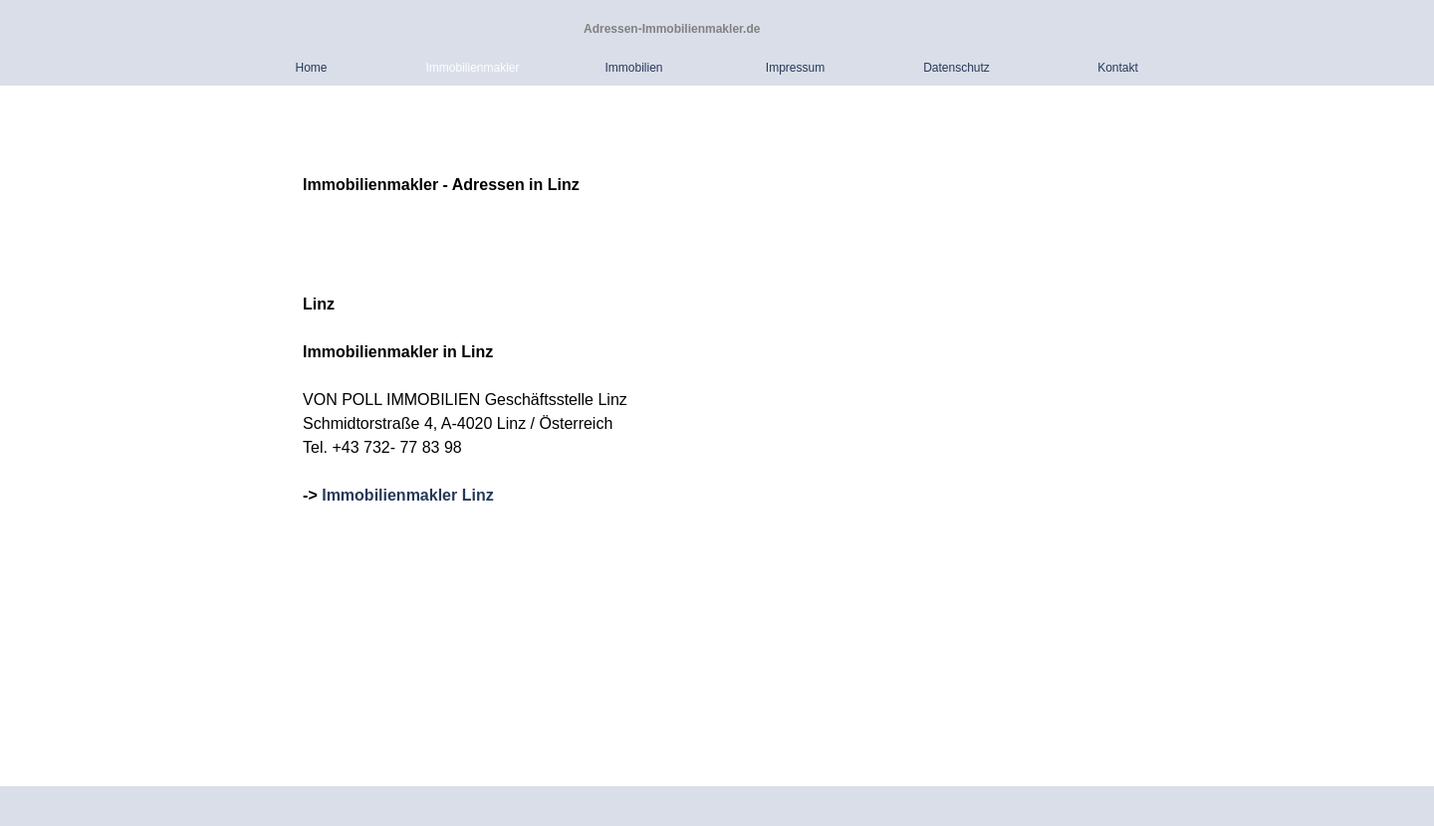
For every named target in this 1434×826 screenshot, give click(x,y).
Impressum (795, 68)
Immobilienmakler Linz (407, 495)
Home (311, 68)
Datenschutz (956, 68)
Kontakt (1117, 68)
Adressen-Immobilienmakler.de (672, 29)
